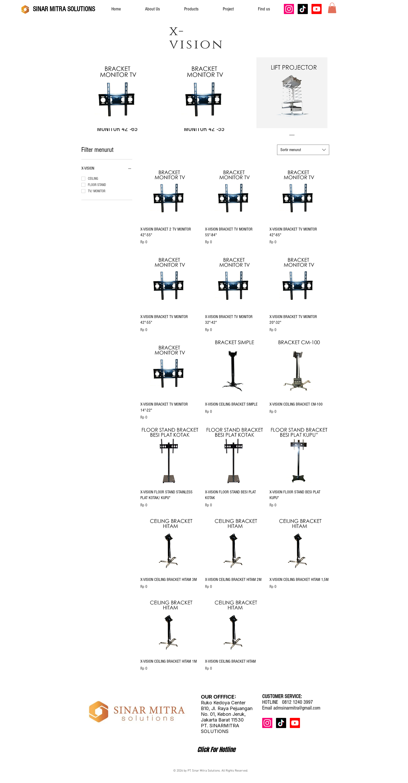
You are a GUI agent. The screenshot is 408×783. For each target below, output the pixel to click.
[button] (332, 8)
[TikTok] (303, 9)
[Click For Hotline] (216, 749)
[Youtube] (316, 9)
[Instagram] (289, 9)
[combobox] (303, 150)
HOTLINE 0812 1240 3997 (287, 702)
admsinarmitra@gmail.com (296, 708)
